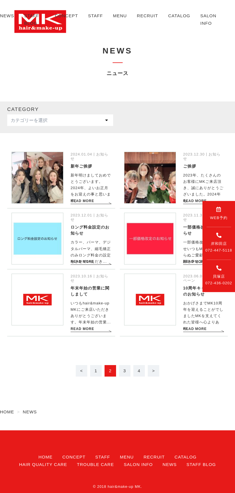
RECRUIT (147, 15)
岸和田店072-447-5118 (218, 242)
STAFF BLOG (201, 464)
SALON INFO (138, 464)
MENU (120, 15)
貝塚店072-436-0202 (218, 275)
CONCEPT (66, 15)
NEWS (7, 15)
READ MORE (82, 201)
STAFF (95, 15)
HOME (45, 456)
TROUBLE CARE (95, 464)
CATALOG (179, 15)
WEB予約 (218, 213)
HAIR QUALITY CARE (43, 464)
